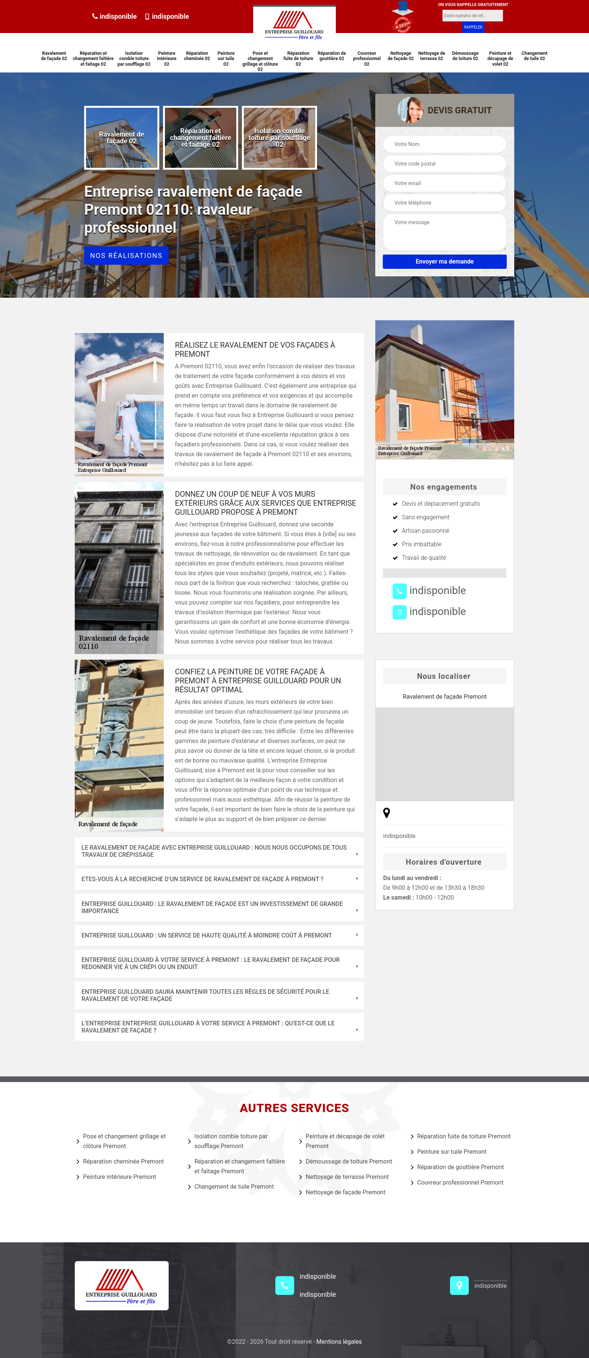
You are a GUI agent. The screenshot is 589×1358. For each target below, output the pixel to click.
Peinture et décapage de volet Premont (342, 1141)
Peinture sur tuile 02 (226, 59)
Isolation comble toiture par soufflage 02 (134, 59)
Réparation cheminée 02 (197, 56)
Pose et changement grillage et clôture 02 (260, 61)
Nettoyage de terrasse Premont (344, 1176)
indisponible (114, 16)
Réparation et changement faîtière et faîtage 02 (93, 59)
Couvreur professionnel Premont (457, 1182)
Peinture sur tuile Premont (449, 1151)
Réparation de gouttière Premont (457, 1167)
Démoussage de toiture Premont (345, 1161)
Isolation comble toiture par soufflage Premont (228, 1141)
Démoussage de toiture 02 (465, 56)
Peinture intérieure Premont (116, 1176)
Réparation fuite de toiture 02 (298, 59)
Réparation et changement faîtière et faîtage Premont (236, 1166)
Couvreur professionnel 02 (367, 59)
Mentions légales (339, 1341)
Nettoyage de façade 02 (401, 56)
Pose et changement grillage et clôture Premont (121, 1141)
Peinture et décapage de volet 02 (500, 59)
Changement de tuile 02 (535, 56)
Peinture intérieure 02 (167, 59)
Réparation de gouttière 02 (332, 56)
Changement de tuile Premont (231, 1186)
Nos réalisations (126, 255)
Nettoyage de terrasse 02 (431, 56)
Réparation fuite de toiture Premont (461, 1136)
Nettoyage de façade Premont (342, 1192)
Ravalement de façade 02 (54, 56)
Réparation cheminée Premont (120, 1161)
